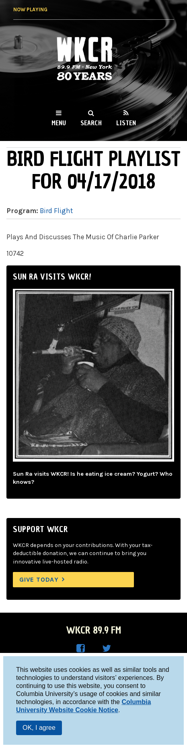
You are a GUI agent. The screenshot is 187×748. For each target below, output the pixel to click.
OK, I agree (39, 727)
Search (91, 122)
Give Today (39, 579)
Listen (126, 122)
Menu (58, 122)
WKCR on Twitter (106, 648)
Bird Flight (56, 211)
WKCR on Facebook (80, 648)
